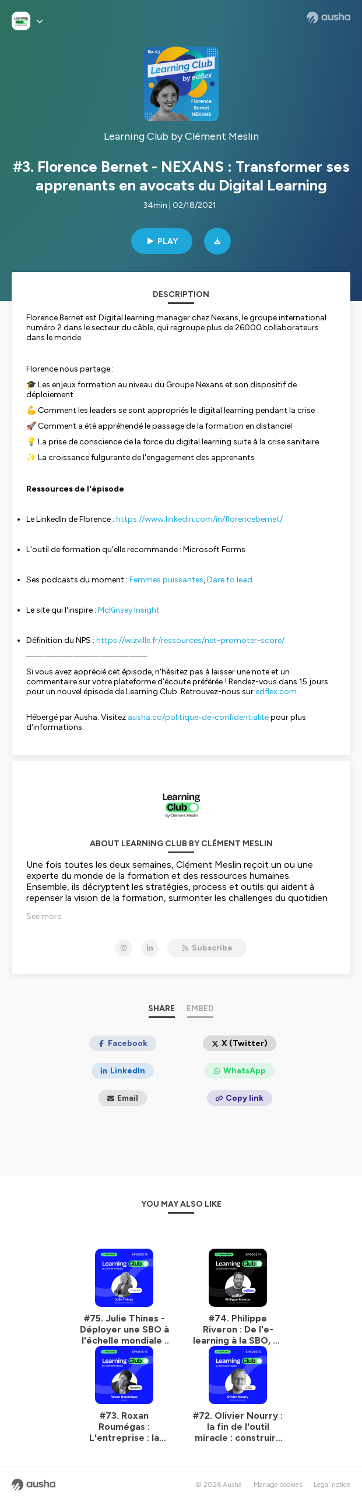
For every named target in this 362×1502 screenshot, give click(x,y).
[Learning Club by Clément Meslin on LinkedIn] (150, 948)
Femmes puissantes (166, 580)
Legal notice (332, 1484)
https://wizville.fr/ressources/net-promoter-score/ (190, 640)
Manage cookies (278, 1484)
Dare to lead (229, 580)
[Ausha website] (328, 17)
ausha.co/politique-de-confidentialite (198, 717)
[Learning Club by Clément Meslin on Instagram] (123, 948)
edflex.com (276, 692)
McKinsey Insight (129, 610)
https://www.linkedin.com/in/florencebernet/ (199, 519)
